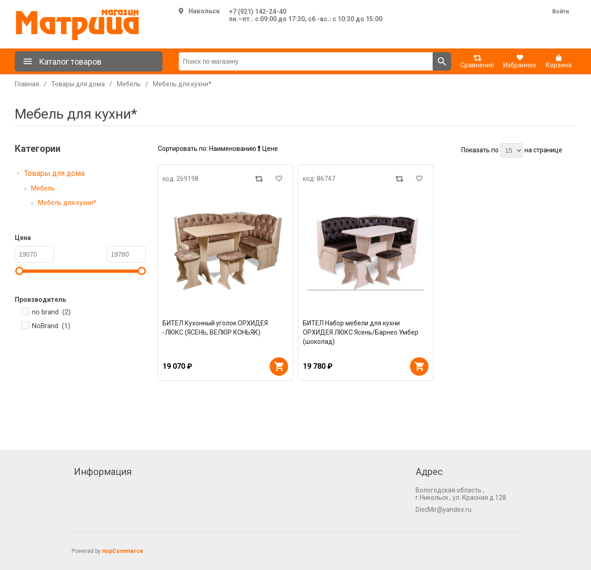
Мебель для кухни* (67, 202)
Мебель (43, 188)
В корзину (278, 366)
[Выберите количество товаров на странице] (511, 150)
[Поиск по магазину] (306, 61)
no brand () (51, 312)
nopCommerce (122, 551)
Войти (560, 11)
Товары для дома (54, 173)
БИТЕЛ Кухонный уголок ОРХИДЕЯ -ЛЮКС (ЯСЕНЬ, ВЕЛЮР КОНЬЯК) (215, 327)
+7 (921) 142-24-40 (257, 11)
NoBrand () (51, 326)
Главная (27, 84)
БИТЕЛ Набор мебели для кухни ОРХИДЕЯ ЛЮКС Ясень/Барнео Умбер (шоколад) (360, 332)
